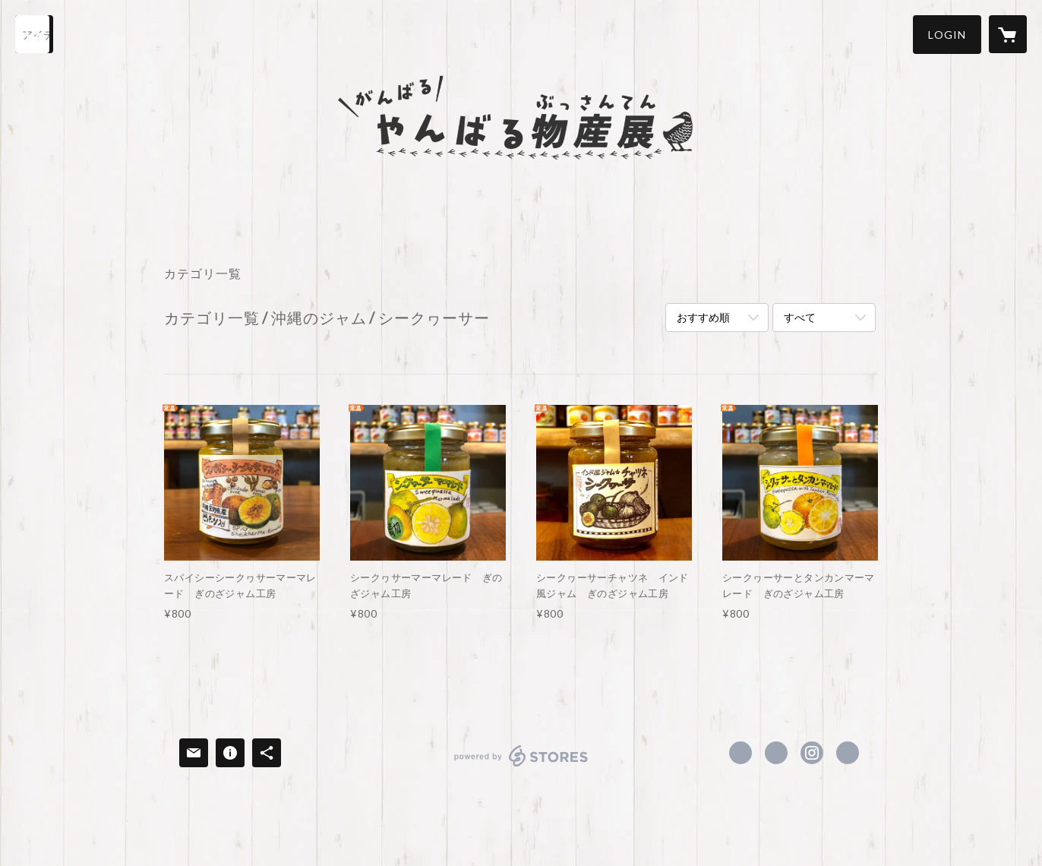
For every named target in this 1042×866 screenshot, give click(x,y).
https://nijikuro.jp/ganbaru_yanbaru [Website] (847, 752)
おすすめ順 (703, 317)
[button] (947, 34)
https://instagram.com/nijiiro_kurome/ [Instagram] (811, 752)
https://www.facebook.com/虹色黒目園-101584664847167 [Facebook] (740, 752)
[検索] (34, 34)
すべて (800, 317)
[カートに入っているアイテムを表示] (1008, 34)
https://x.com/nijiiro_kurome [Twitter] (776, 752)
